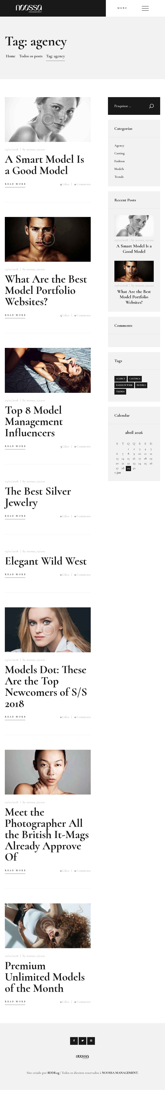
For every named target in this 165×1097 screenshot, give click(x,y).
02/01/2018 (11, 802)
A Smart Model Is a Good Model (44, 164)
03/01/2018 (11, 149)
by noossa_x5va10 (34, 149)
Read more (15, 184)
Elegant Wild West (46, 561)
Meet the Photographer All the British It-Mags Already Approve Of (47, 834)
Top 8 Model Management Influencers (34, 421)
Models (119, 169)
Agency (119, 146)
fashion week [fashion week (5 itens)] (124, 385)
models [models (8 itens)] (141, 385)
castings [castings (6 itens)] (134, 378)
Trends (119, 177)
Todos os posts (31, 56)
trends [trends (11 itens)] (120, 391)
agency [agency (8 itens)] (120, 378)
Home (10, 56)
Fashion (119, 161)
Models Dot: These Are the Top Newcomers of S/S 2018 (46, 686)
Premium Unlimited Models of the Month (45, 977)
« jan (117, 472)
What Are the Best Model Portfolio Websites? (46, 290)
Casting (119, 153)
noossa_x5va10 (144, 240)
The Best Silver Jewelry (38, 496)
